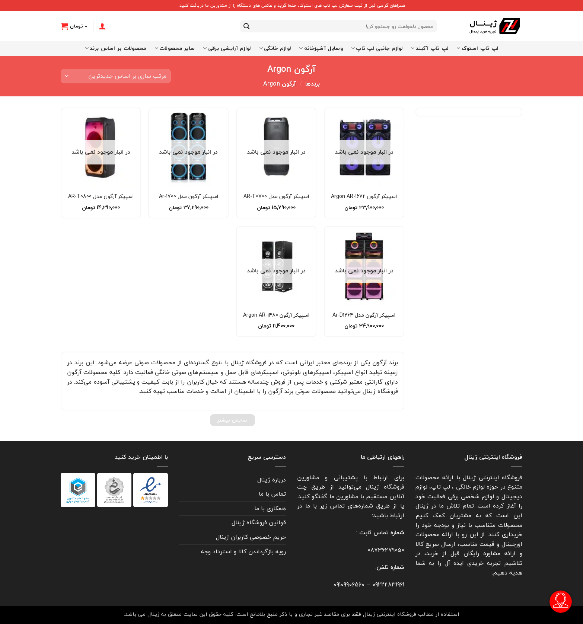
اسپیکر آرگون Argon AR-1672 (364, 196)
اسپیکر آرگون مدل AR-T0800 (101, 196)
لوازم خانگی (275, 48)
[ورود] (102, 26)
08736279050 (385, 550)
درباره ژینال (271, 479)
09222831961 (388, 584)
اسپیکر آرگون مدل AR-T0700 (276, 196)
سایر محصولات (174, 48)
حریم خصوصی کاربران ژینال (251, 537)
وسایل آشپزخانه (321, 48)
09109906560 (349, 584)
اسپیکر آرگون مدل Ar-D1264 (363, 315)
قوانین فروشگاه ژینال (259, 522)
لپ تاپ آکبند (429, 48)
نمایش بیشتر (232, 420)
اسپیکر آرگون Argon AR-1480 (276, 315)
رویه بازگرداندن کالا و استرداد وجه (243, 551)
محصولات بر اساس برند (115, 48)
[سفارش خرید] (116, 76)
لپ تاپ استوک (477, 48)
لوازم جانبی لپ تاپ (377, 48)
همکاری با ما (270, 508)
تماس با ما (272, 494)
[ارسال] (246, 26)
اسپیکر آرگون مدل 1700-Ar (188, 196)
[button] (74, 26)
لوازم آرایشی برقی (227, 48)
